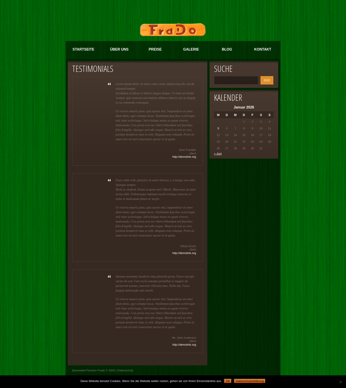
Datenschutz (125, 370)
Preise (155, 49)
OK (228, 381)
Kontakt (262, 49)
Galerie (191, 49)
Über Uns (119, 49)
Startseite (83, 49)
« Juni (218, 153)
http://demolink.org (184, 156)
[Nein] (340, 382)
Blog (227, 49)
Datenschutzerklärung (250, 381)
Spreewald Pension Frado (88, 370)
